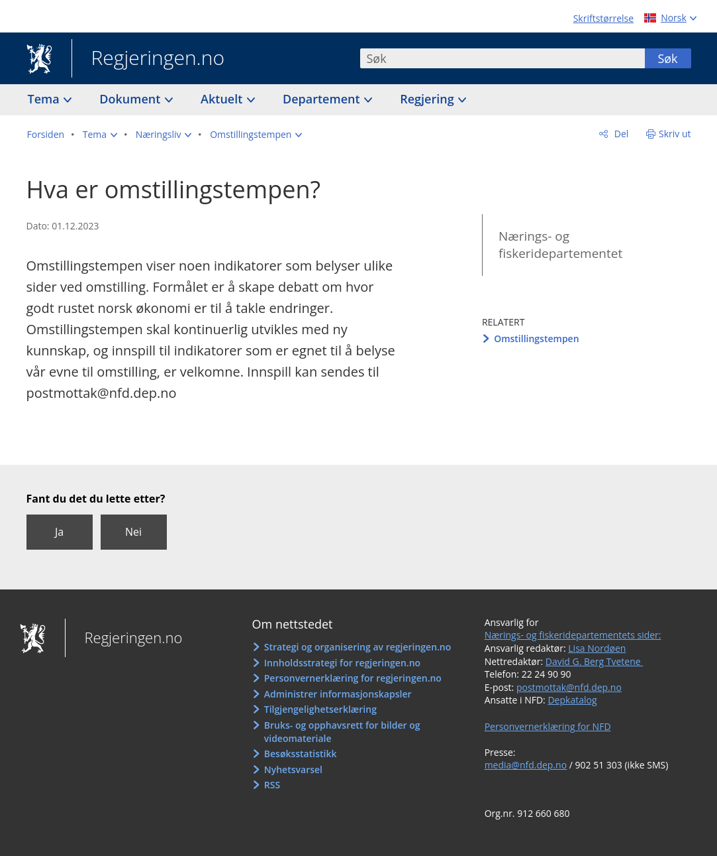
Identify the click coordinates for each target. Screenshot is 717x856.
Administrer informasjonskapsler (338, 694)
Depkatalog (572, 700)
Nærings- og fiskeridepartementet (560, 245)
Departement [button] (323, 99)
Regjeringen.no (148, 59)
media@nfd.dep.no (526, 765)
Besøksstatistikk (300, 753)
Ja (59, 531)
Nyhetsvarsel (293, 769)
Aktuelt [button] (223, 99)
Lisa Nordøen (597, 648)
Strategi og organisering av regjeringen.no (358, 647)
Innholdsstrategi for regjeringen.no (342, 662)
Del (620, 133)
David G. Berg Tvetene (595, 661)
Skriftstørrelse (603, 18)
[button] (100, 134)
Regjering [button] (428, 99)
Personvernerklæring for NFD (548, 726)
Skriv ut (675, 133)
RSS (272, 784)
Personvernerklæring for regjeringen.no (353, 678)
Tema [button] (45, 99)
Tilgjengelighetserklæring (320, 709)
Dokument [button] (131, 99)
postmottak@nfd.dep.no (569, 687)
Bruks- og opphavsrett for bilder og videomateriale (342, 732)
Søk (667, 58)
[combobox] (502, 58)
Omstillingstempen (536, 338)
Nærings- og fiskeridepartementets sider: (573, 635)
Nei (133, 531)
